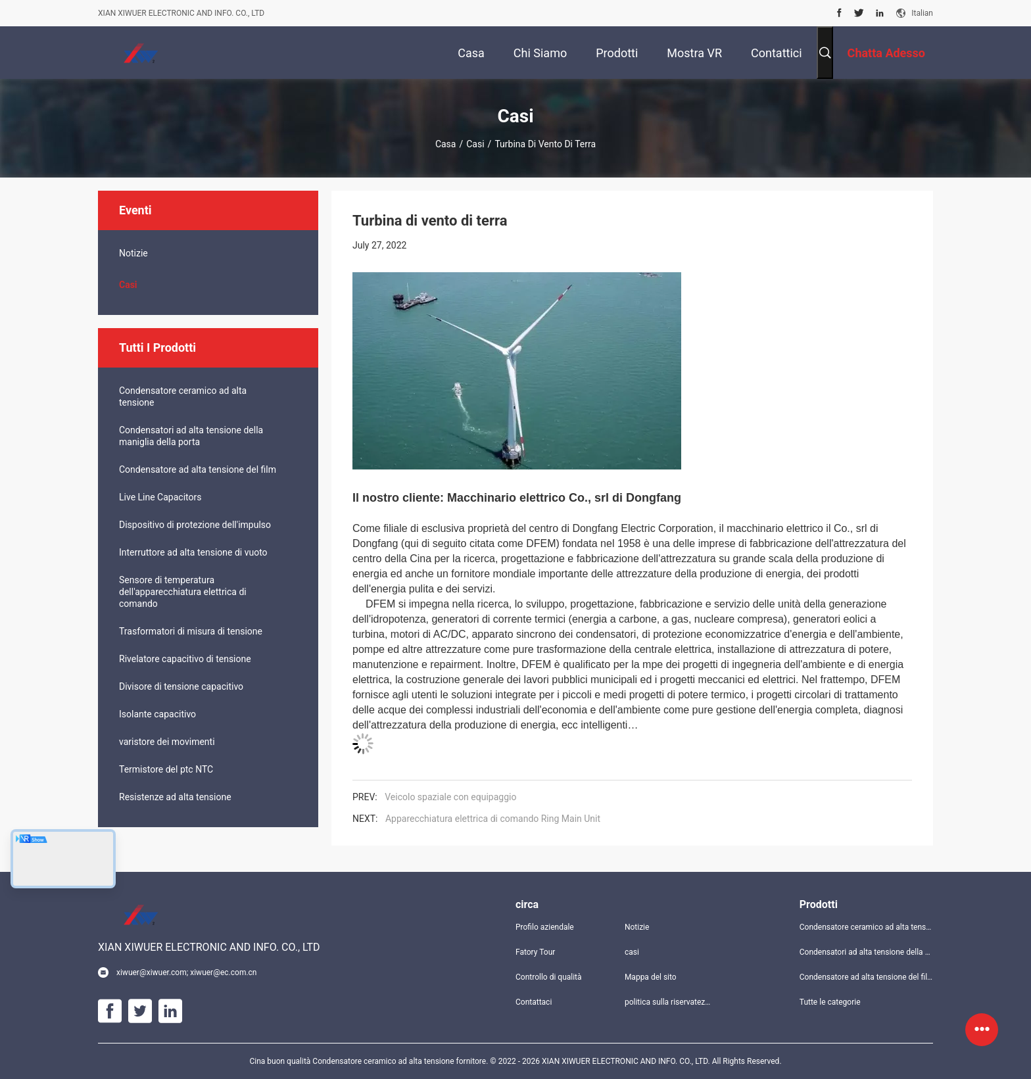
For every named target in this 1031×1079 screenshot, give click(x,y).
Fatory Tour (535, 952)
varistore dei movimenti (167, 741)
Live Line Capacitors (160, 497)
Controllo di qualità (549, 977)
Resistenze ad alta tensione (175, 797)
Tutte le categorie (830, 1002)
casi (475, 144)
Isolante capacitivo (157, 714)
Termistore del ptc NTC (166, 769)
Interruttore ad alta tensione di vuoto (193, 552)
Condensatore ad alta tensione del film (197, 469)
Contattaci (534, 1002)
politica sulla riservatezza (669, 1002)
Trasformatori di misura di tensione (190, 631)
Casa (445, 144)
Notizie (133, 253)
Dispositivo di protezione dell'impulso (195, 524)
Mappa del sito (651, 977)
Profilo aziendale (545, 927)
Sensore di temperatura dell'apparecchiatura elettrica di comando (183, 592)
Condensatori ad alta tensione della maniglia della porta (191, 436)
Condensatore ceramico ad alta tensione (183, 396)
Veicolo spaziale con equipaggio (450, 797)
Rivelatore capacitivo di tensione (185, 659)
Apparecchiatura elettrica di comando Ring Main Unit (492, 818)
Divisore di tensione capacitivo (181, 686)
